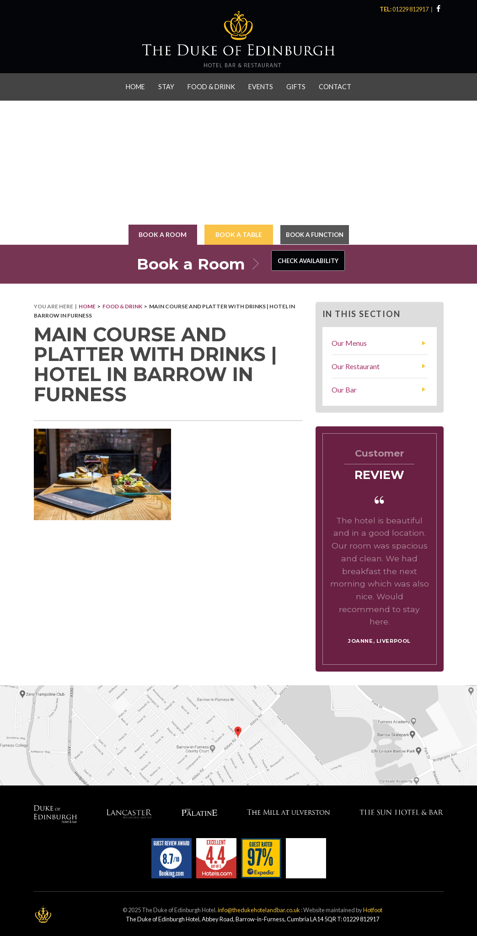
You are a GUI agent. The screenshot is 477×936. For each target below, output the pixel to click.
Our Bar (344, 388)
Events (260, 85)
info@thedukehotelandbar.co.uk (259, 908)
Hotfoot (372, 908)
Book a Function (314, 233)
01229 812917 (411, 9)
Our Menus (349, 341)
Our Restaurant (356, 364)
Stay (166, 85)
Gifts (295, 85)
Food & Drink (211, 85)
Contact (335, 85)
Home (135, 85)
